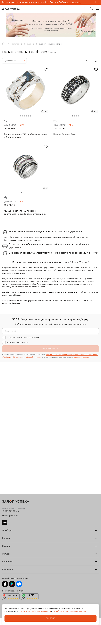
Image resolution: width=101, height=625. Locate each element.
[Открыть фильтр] (96, 61)
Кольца (27, 44)
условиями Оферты (81, 357)
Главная (4, 44)
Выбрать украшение (70, 2)
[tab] (20, 115)
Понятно (50, 618)
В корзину (4, 120)
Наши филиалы (10, 515)
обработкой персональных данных (69, 611)
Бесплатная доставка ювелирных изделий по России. (30, 2)
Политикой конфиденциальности (35, 611)
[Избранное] (46, 69)
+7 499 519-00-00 (10, 511)
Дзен (4, 522)
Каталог (15, 44)
